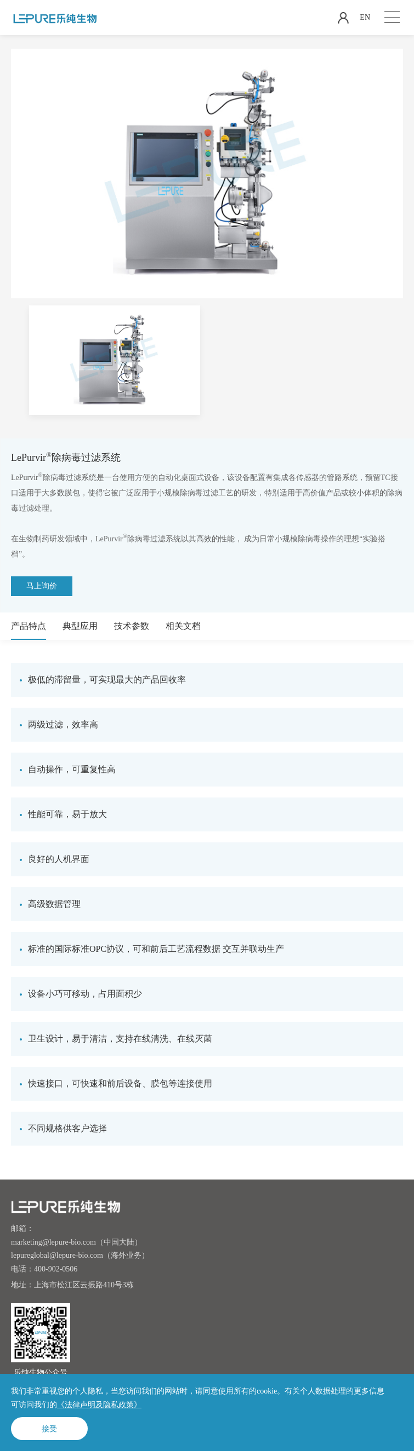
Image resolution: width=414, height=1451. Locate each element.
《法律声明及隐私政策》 (99, 1405)
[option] (114, 360)
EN (365, 17)
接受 (49, 1428)
